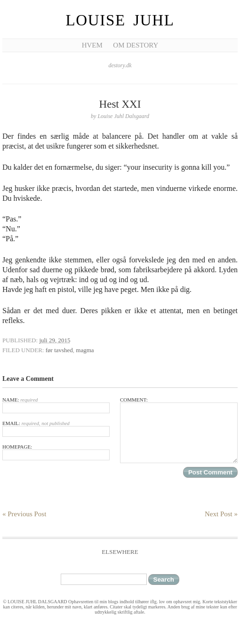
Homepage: (56, 452)
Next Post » (221, 514)
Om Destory (135, 45)
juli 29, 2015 (54, 340)
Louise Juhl (120, 20)
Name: (56, 405)
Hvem (92, 45)
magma (85, 350)
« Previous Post (24, 514)
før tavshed (59, 350)
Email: (56, 428)
